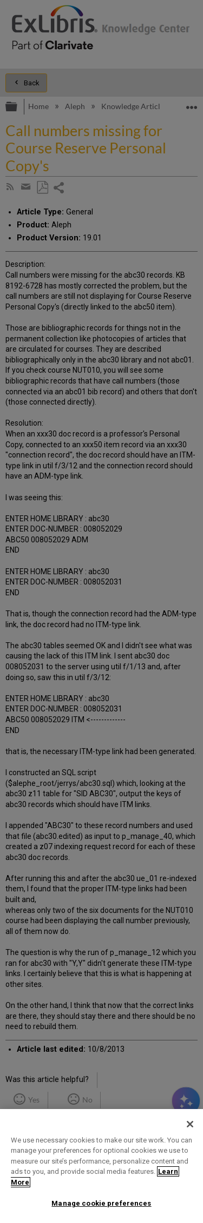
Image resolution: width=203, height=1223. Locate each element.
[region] (101, 1166)
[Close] (190, 1124)
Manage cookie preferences (101, 1203)
